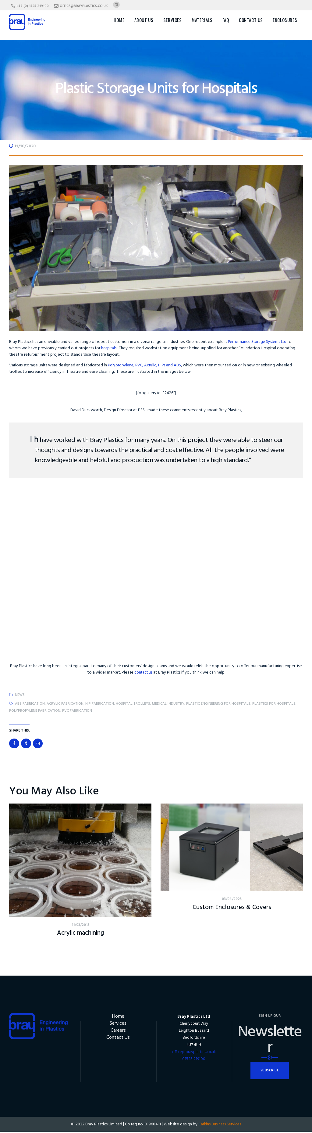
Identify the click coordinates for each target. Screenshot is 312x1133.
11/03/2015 (80, 926)
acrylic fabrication (65, 704)
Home (118, 1018)
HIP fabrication (99, 704)
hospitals (109, 348)
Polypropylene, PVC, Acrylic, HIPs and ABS (146, 365)
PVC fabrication (77, 711)
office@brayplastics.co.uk (194, 1053)
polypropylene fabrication (34, 711)
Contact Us (118, 1040)
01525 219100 (193, 1060)
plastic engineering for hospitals (218, 704)
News (20, 695)
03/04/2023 (232, 900)
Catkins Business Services (219, 1125)
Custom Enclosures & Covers (231, 908)
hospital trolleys (133, 704)
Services (118, 1025)
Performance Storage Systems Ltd (259, 341)
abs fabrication (30, 704)
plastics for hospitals (274, 704)
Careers (118, 1032)
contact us (143, 672)
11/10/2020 (25, 146)
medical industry (168, 704)
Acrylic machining (80, 934)
